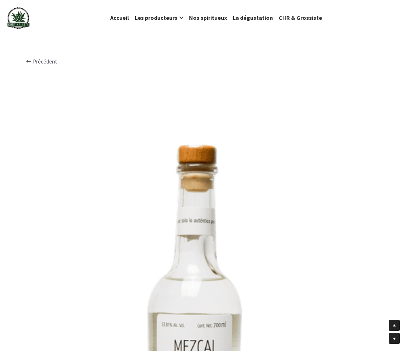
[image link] (18, 17)
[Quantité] (311, 235)
